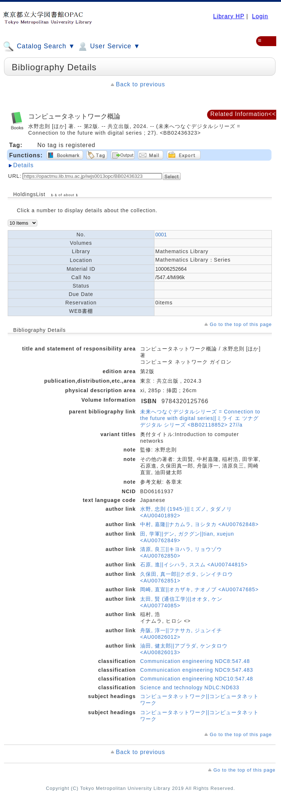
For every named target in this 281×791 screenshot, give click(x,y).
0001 (161, 234)
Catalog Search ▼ (39, 46)
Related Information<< (243, 114)
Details (23, 165)
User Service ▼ (108, 46)
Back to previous (140, 84)
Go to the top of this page (241, 324)
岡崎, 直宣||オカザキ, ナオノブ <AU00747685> (199, 589)
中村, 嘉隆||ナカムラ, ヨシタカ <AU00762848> (199, 524)
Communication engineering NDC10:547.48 (196, 679)
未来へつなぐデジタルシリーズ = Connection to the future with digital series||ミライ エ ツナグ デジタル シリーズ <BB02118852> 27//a (200, 418)
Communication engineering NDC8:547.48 (195, 661)
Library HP (228, 16)
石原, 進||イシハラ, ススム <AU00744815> (194, 564)
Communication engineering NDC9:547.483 (196, 670)
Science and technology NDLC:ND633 (189, 687)
